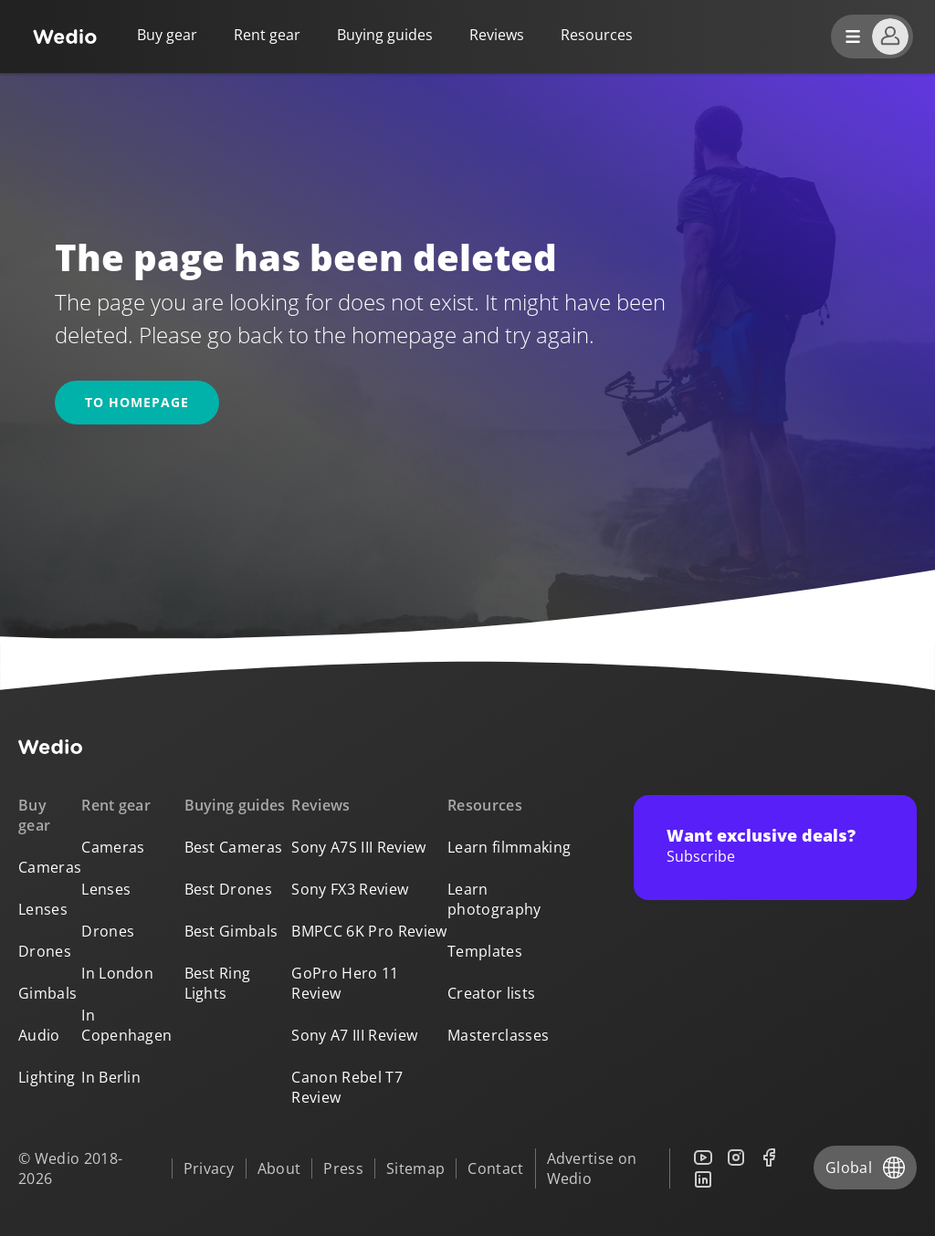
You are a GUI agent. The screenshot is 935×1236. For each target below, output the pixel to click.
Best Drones (228, 889)
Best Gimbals (231, 931)
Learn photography (494, 899)
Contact (495, 1168)
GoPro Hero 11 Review (344, 983)
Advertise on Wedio (592, 1168)
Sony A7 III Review (354, 1035)
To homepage (137, 402)
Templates (484, 951)
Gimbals (47, 993)
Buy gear (167, 35)
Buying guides (385, 35)
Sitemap (415, 1168)
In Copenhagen (126, 1025)
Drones (44, 951)
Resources (484, 805)
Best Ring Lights (217, 983)
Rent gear (267, 35)
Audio (39, 1035)
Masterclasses (498, 1035)
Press (343, 1168)
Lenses (43, 909)
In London (117, 973)
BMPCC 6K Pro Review (368, 931)
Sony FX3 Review (349, 889)
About (279, 1168)
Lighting (47, 1077)
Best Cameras (233, 847)
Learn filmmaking (509, 847)
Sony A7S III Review (358, 847)
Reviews (496, 35)
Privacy (209, 1168)
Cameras (49, 867)
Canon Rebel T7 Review (346, 1087)
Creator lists (491, 993)
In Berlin (111, 1077)
